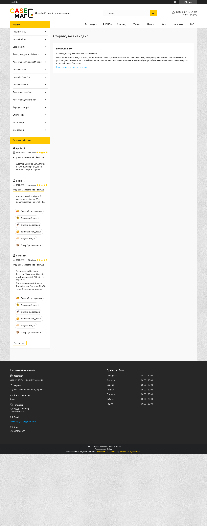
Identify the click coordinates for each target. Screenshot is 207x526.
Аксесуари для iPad (22, 92)
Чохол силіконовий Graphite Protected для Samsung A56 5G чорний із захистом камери (31, 286)
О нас (164, 24)
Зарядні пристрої (21, 107)
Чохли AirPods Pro (21, 77)
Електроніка (18, 115)
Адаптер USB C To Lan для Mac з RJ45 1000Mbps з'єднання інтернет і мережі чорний (30, 167)
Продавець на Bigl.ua (103, 449)
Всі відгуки (19, 343)
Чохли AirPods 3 (20, 85)
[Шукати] (153, 13)
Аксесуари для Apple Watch (26, 54)
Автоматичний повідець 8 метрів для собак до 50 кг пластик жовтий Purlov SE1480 (30, 199)
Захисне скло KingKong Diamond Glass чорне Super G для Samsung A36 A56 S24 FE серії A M (30, 275)
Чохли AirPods (19, 69)
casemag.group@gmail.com (23, 421)
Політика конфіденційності (130, 452)
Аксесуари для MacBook (24, 100)
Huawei (150, 24)
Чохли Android (19, 39)
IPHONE (106, 24)
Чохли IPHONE (19, 32)
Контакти (178, 24)
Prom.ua (117, 446)
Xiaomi (136, 24)
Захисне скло (19, 47)
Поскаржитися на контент (107, 452)
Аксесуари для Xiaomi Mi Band (27, 62)
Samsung (121, 24)
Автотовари (18, 122)
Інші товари (18, 130)
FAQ (192, 24)
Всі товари (90, 24)
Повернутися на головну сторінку (72, 67)
